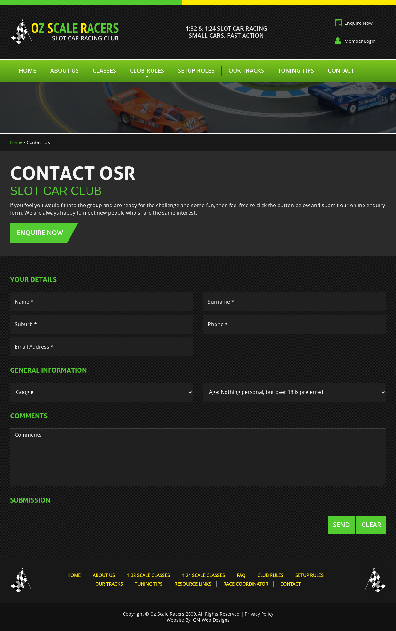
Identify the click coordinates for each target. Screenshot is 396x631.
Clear (371, 524)
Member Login (360, 41)
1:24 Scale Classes (203, 575)
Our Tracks (246, 70)
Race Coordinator (245, 584)
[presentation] (59, 525)
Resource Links (192, 584)
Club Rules (147, 70)
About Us (64, 70)
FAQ (241, 575)
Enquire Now (359, 23)
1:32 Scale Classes (148, 575)
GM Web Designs (211, 620)
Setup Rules (196, 70)
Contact (341, 70)
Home (27, 70)
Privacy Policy (259, 614)
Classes (104, 70)
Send (341, 524)
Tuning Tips (296, 70)
